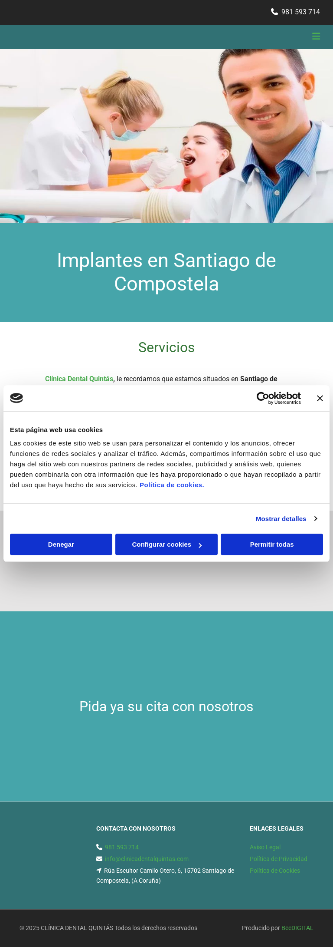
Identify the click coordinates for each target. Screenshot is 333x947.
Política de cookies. (172, 484)
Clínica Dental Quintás (79, 379)
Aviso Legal (265, 847)
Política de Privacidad (278, 858)
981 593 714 (300, 12)
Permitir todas (272, 544)
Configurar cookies (167, 544)
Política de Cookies (275, 870)
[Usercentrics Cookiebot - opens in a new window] (263, 398)
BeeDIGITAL (297, 927)
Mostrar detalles (281, 518)
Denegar (61, 544)
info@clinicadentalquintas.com (147, 858)
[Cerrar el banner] (320, 398)
